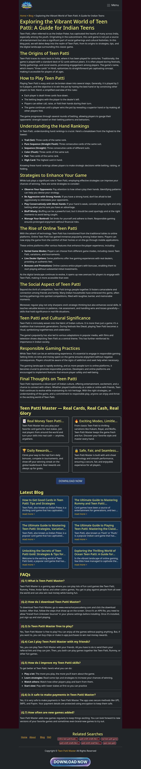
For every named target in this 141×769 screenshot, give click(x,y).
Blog (31, 15)
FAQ (49, 737)
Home (23, 15)
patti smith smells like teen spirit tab (70, 743)
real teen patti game (109, 739)
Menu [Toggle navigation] (113, 5)
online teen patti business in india (68, 739)
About (32, 737)
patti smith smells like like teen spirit (90, 739)
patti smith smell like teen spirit (92, 743)
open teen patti (109, 743)
